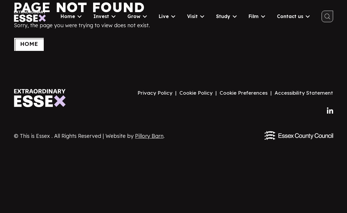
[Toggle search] (327, 16)
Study (226, 16)
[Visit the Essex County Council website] (299, 135)
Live (167, 16)
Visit (195, 16)
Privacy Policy (154, 93)
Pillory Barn (149, 136)
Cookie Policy (196, 93)
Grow (137, 16)
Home (71, 16)
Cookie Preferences (243, 93)
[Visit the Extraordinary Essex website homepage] (41, 98)
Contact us (293, 16)
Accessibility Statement (304, 93)
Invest (104, 16)
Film (257, 16)
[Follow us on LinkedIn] (330, 110)
